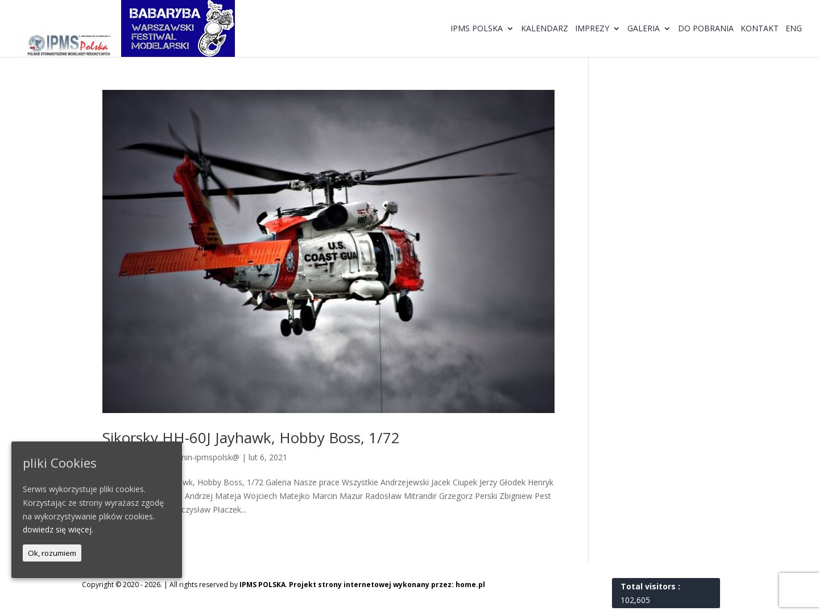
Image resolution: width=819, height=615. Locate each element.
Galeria (643, 29)
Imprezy (592, 29)
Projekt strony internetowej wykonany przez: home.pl (387, 584)
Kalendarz (544, 29)
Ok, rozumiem (52, 553)
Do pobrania (706, 29)
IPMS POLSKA (262, 584)
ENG (793, 29)
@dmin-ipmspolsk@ (203, 457)
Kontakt (760, 29)
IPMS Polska (476, 29)
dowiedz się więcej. (58, 529)
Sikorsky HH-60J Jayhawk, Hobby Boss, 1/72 (251, 437)
